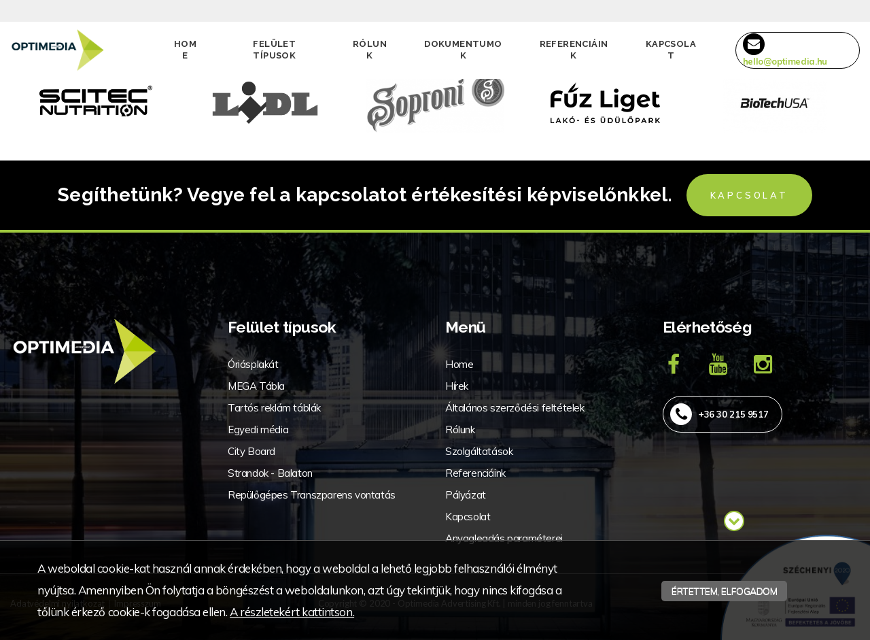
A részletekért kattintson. (292, 612)
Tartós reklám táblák (274, 407)
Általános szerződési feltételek (515, 407)
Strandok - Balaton (270, 473)
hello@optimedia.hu (785, 50)
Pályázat (465, 494)
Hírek (456, 386)
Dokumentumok (463, 50)
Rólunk (370, 50)
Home (185, 50)
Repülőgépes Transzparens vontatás (312, 494)
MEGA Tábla (256, 386)
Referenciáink (574, 50)
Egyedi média (258, 429)
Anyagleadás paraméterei (504, 538)
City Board (251, 451)
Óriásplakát (253, 364)
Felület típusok (274, 50)
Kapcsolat (671, 50)
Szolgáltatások (478, 451)
